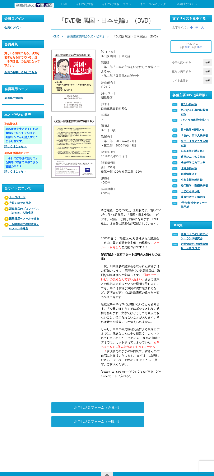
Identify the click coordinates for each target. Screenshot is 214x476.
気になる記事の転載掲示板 (194, 112)
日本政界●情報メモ (192, 129)
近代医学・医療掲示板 (194, 185)
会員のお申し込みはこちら (20, 72)
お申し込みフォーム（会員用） (76, 410)
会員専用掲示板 (13, 98)
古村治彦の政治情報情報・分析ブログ (194, 246)
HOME (64, 4)
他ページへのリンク (153, 4)
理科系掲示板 (189, 168)
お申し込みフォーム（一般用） (137, 410)
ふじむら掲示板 (190, 191)
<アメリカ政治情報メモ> (195, 122)
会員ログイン (12, 27)
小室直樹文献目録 (192, 179)
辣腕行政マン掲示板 (193, 197)
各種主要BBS (185, 4)
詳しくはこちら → (15, 146)
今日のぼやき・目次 (115, 4)
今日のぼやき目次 (20, 202)
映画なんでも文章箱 (193, 156)
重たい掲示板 (189, 104)
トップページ (17, 197)
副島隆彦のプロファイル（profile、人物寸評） (24, 210)
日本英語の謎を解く (193, 151)
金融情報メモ (189, 174)
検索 (207, 62)
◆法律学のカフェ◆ (193, 162)
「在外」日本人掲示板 (194, 135)
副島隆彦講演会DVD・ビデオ (87, 35)
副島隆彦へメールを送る (24, 218)
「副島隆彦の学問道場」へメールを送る (24, 226)
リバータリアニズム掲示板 (194, 143)
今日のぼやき (85, 4)
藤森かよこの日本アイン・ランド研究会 (194, 236)
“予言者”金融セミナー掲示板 (194, 205)
